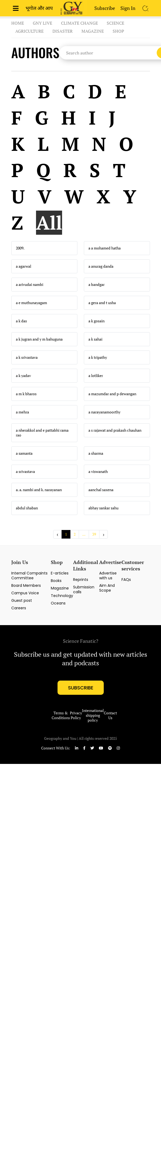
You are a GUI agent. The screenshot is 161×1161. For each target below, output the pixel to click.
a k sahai (95, 339)
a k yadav (23, 375)
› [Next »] (103, 534)
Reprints (80, 579)
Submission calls (83, 589)
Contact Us (110, 715)
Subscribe (104, 8)
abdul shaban (27, 508)
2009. (20, 248)
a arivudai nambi (29, 284)
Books (56, 580)
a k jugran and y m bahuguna (39, 339)
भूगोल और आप (39, 8)
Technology (62, 595)
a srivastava (25, 471)
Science (115, 23)
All (49, 223)
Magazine (92, 31)
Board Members (26, 585)
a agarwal (23, 266)
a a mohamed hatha (104, 248)
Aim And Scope (107, 588)
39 (94, 534)
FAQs (126, 579)
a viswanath (98, 471)
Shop (118, 31)
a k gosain (96, 321)
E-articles (60, 573)
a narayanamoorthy (104, 412)
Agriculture (29, 31)
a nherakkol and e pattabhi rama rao (42, 433)
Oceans (58, 603)
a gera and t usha (102, 302)
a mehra (22, 412)
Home (17, 23)
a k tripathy (97, 357)
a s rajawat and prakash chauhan (114, 430)
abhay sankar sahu (103, 508)
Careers (18, 608)
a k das (21, 321)
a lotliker (95, 375)
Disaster (62, 31)
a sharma (95, 453)
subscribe (80, 687)
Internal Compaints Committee (29, 575)
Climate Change (79, 23)
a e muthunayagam (31, 302)
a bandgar (96, 284)
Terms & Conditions (61, 715)
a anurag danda (100, 266)
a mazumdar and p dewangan (112, 393)
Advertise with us (108, 575)
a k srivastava (27, 357)
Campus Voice (25, 593)
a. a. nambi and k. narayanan (39, 489)
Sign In (127, 8)
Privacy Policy (76, 715)
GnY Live (42, 23)
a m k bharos (26, 393)
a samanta (24, 453)
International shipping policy (93, 715)
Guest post (21, 600)
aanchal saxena (100, 489)
